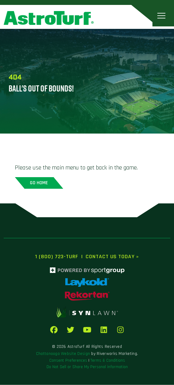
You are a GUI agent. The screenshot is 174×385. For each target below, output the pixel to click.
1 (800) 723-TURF (56, 256)
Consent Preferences (68, 360)
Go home (39, 183)
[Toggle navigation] (161, 15)
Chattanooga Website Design (63, 353)
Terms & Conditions (108, 360)
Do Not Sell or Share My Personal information (87, 367)
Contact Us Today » (112, 256)
